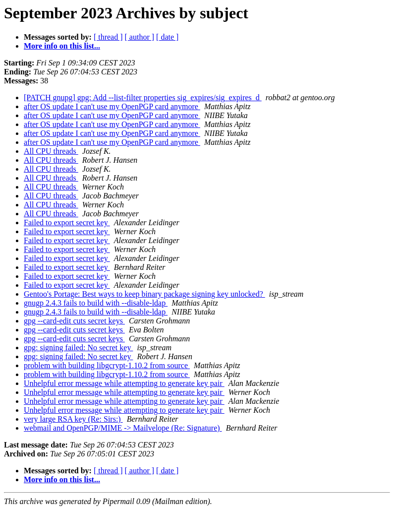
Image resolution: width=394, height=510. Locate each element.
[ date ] (167, 37)
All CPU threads (51, 151)
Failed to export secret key (67, 222)
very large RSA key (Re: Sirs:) (73, 419)
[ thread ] (108, 37)
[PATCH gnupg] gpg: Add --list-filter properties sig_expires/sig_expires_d (143, 97)
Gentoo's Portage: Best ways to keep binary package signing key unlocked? (144, 294)
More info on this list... (62, 46)
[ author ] (140, 37)
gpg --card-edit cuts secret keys (74, 321)
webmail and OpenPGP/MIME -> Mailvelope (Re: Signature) (123, 428)
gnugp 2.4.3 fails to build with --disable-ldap (96, 303)
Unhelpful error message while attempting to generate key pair (124, 383)
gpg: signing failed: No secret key (78, 347)
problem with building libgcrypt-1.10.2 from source (107, 365)
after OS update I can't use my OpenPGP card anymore (112, 106)
